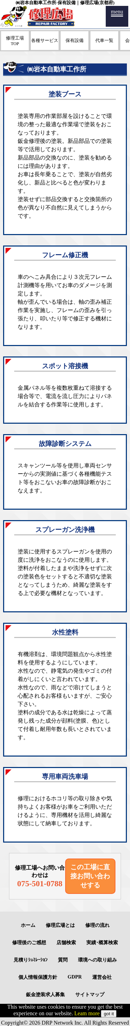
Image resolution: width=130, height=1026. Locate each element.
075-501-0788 (40, 883)
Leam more (86, 1013)
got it (109, 1013)
